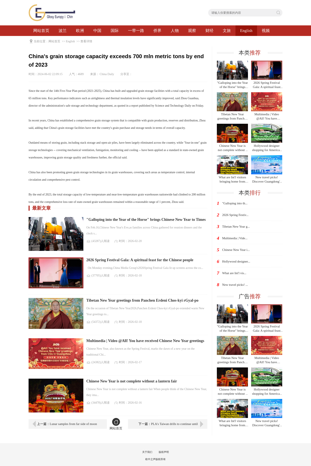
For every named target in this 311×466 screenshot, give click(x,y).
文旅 (227, 30)
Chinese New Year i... (236, 250)
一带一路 (136, 30)
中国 (97, 30)
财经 (209, 30)
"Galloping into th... (235, 203)
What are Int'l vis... (234, 273)
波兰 (63, 30)
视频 (266, 30)
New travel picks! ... (235, 284)
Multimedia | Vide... (235, 238)
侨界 (157, 30)
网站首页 (41, 30)
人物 (175, 30)
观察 (192, 30)
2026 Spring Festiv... (235, 215)
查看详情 (86, 41)
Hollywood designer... (236, 261)
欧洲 (80, 30)
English (246, 30)
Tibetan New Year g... (236, 226)
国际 (115, 30)
